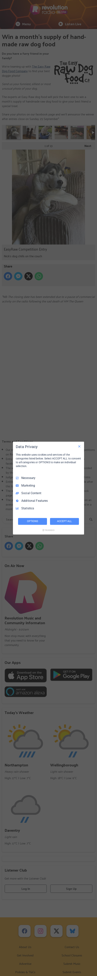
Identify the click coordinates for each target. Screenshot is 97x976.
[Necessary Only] (79, 446)
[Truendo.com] (48, 530)
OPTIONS (32, 521)
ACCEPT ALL (64, 521)
